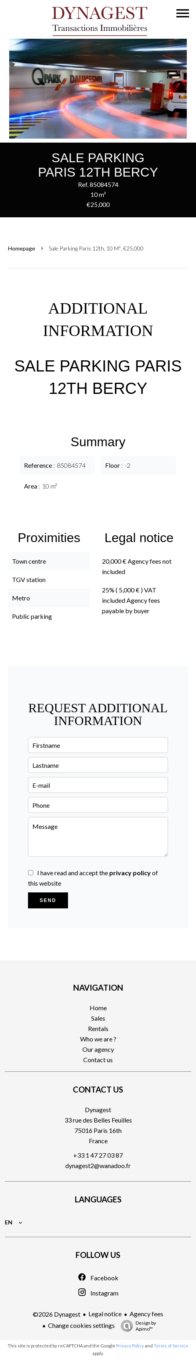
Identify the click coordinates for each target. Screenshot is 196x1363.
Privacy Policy (130, 1345)
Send (48, 900)
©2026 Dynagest (56, 1314)
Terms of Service (171, 1345)
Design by (136, 1326)
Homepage (21, 248)
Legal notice (105, 1313)
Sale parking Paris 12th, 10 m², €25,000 (96, 248)
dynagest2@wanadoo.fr (98, 1165)
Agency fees (146, 1313)
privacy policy (130, 872)
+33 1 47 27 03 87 (98, 1155)
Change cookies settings (81, 1325)
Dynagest (98, 1109)
